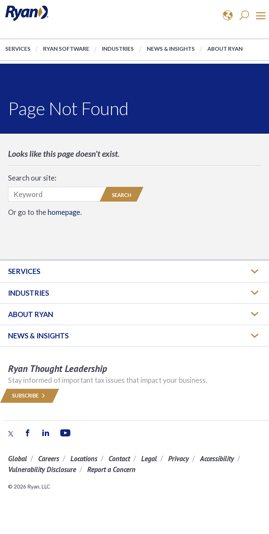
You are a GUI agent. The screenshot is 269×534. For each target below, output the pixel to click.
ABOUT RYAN (30, 314)
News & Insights (171, 48)
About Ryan (225, 48)
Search (121, 195)
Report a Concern (111, 469)
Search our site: (32, 178)
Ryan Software (66, 48)
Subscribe (29, 396)
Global (17, 458)
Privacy (178, 458)
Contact (119, 458)
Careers (48, 458)
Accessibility (217, 458)
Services (17, 48)
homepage (64, 212)
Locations (83, 458)
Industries (118, 48)
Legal (149, 458)
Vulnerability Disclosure (42, 469)
